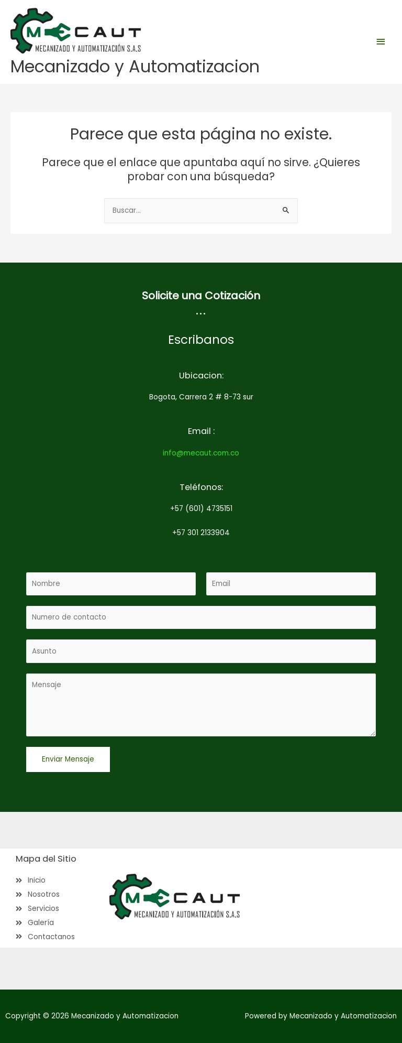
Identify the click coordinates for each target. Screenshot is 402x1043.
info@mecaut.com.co (201, 453)
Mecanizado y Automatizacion (135, 66)
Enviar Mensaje (68, 759)
